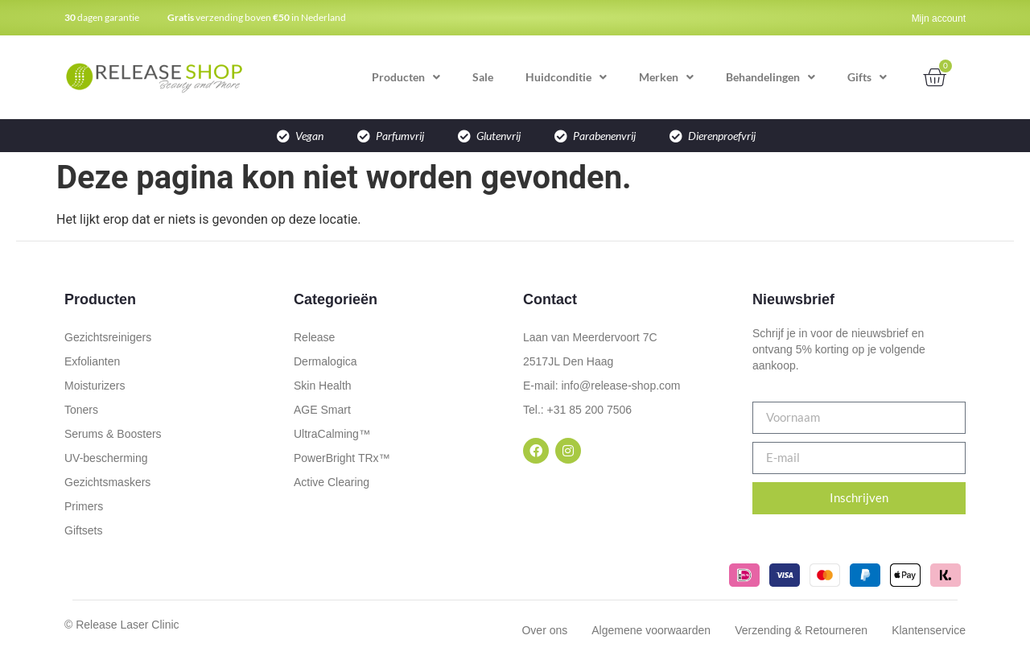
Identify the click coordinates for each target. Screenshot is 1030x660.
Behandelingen (770, 77)
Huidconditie (566, 77)
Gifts (867, 77)
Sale (482, 77)
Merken (666, 77)
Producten (406, 77)
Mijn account (939, 18)
